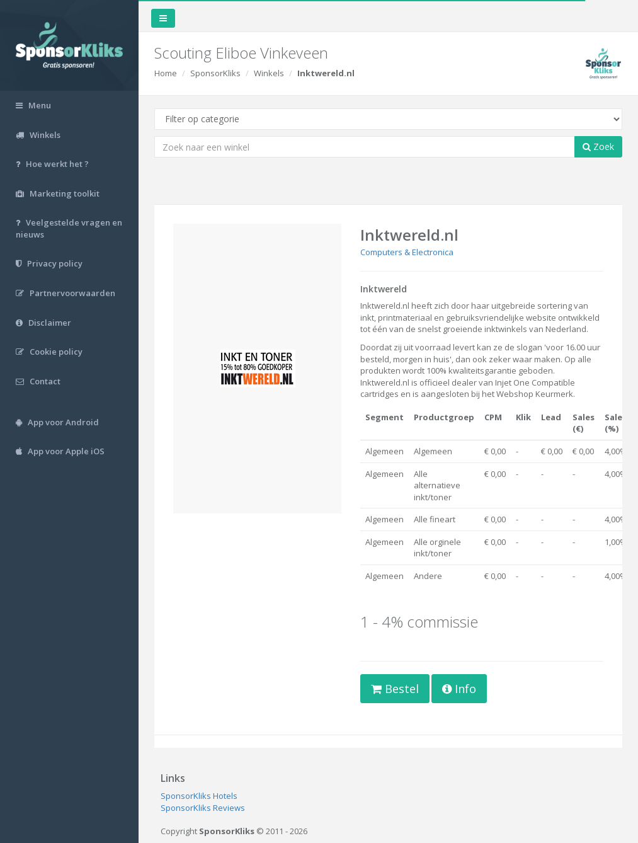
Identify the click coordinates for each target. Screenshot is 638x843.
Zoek (598, 146)
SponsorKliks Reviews (203, 807)
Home (165, 73)
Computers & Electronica (406, 252)
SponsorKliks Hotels (199, 795)
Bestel (395, 688)
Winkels (269, 73)
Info (459, 688)
